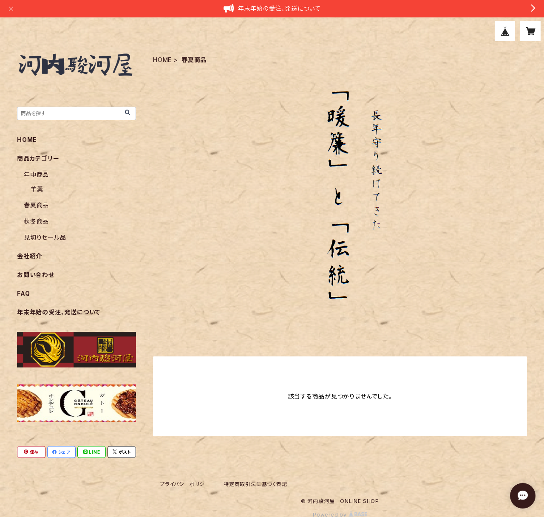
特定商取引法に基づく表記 (255, 484)
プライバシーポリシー (185, 484)
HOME (162, 59)
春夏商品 (36, 205)
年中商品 (36, 174)
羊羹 (37, 188)
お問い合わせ (35, 274)
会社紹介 (29, 256)
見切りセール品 (45, 237)
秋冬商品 (36, 221)
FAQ (23, 293)
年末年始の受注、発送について (58, 312)
